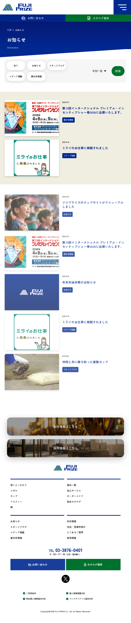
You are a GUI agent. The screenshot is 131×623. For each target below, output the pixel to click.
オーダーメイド (75, 496)
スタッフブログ (18, 527)
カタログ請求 (94, 564)
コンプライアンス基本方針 (81, 598)
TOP (9, 30)
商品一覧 (71, 485)
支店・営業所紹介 (76, 527)
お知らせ (15, 521)
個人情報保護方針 (77, 593)
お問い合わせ (39, 564)
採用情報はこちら (65, 448)
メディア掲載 (15, 76)
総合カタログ (74, 501)
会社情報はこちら (65, 426)
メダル (13, 490)
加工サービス (74, 490)
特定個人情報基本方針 (36, 598)
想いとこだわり (18, 485)
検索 (118, 71)
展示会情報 (36, 76)
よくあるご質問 (75, 532)
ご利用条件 (31, 593)
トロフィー (16, 501)
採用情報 (71, 538)
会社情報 (71, 521)
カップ (13, 496)
